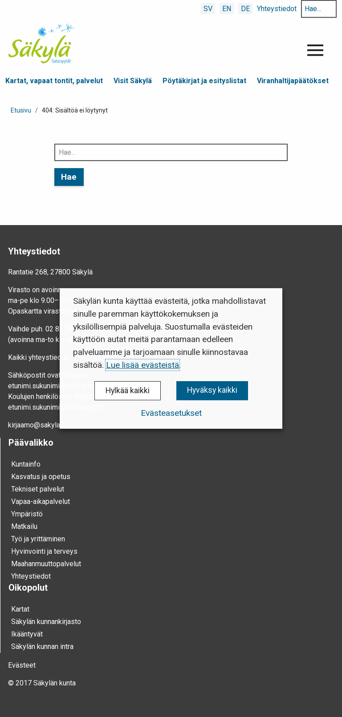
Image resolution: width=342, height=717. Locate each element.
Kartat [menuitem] (20, 609)
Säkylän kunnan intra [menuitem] (42, 646)
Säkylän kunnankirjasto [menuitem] (46, 621)
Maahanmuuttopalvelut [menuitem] (46, 564)
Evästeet (22, 665)
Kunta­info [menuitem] (26, 464)
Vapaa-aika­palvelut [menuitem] (40, 501)
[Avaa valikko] (315, 50)
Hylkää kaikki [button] (128, 390)
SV (208, 8)
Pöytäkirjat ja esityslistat (204, 81)
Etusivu (21, 110)
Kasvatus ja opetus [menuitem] (40, 476)
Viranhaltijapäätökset (293, 81)
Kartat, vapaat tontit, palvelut (54, 81)
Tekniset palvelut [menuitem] (37, 489)
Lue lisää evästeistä (142, 365)
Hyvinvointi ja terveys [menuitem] (44, 551)
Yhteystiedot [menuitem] (31, 576)
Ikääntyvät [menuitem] (27, 634)
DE (245, 8)
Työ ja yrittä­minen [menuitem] (38, 539)
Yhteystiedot (277, 8)
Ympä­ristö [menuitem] (27, 514)
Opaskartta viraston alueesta (52, 311)
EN (226, 8)
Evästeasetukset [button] (171, 413)
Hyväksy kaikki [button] (212, 390)
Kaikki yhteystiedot (38, 357)
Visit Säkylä (133, 81)
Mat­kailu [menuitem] (24, 526)
